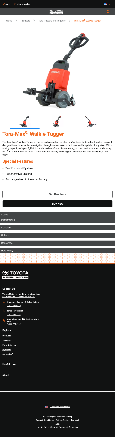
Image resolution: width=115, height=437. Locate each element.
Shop (7, 4)
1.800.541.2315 (14, 314)
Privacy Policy (62, 420)
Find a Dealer (23, 4)
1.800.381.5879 (14, 305)
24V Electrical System (19, 168)
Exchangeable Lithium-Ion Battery (26, 179)
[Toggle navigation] (3, 12)
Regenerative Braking (18, 174)
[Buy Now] (57, 203)
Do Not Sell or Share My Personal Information (57, 427)
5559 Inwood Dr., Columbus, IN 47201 (18, 297)
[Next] (108, 121)
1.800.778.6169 (14, 324)
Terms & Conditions (45, 420)
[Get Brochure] (57, 194)
